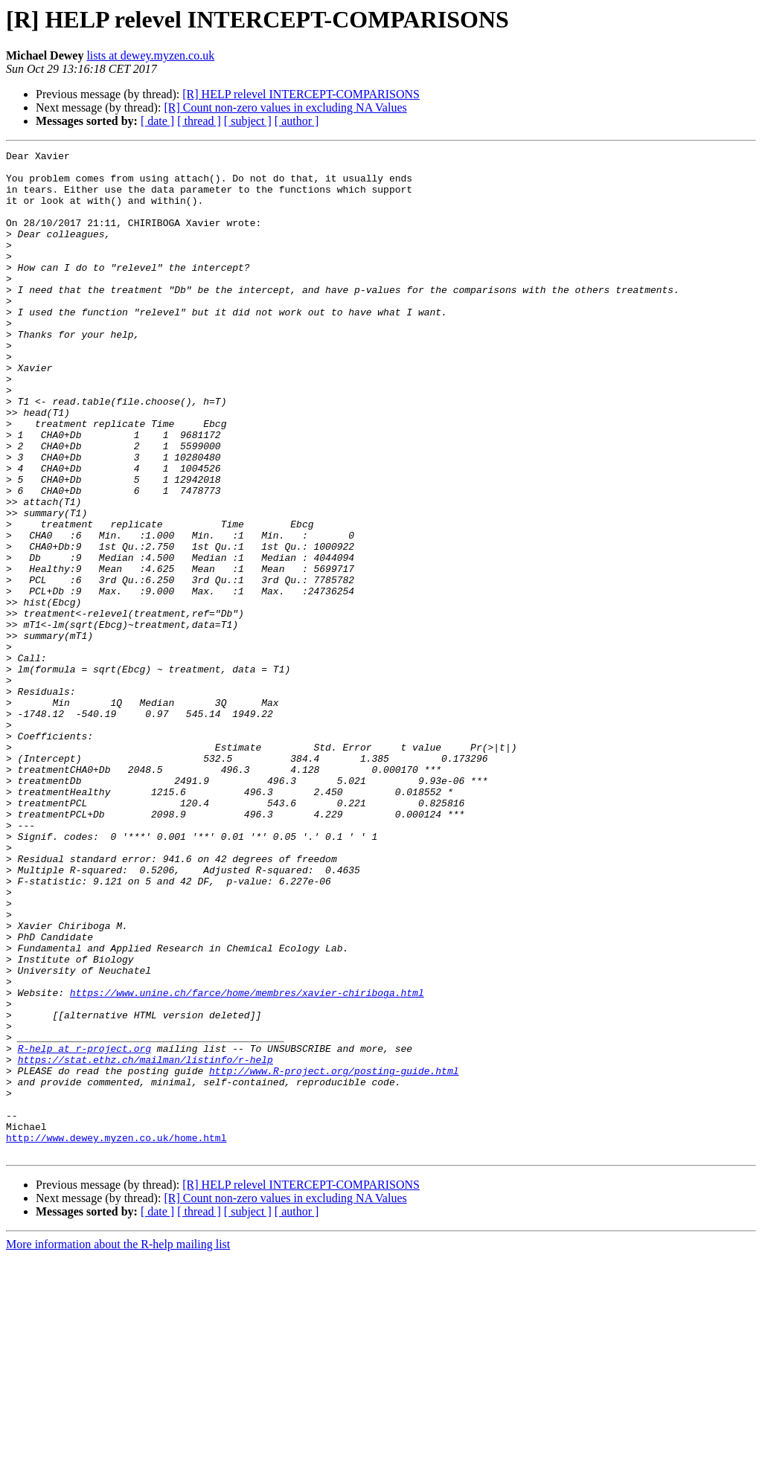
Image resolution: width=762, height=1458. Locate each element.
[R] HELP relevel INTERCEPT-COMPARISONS (301, 94)
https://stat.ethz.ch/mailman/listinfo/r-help (145, 1242)
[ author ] (297, 121)
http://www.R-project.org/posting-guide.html (333, 1255)
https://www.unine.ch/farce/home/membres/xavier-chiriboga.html (247, 1162)
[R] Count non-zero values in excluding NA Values (285, 107)
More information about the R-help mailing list (118, 1445)
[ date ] (157, 121)
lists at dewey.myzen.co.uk (150, 55)
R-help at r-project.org (84, 1229)
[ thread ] (199, 121)
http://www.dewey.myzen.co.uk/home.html (116, 1336)
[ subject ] (248, 121)
